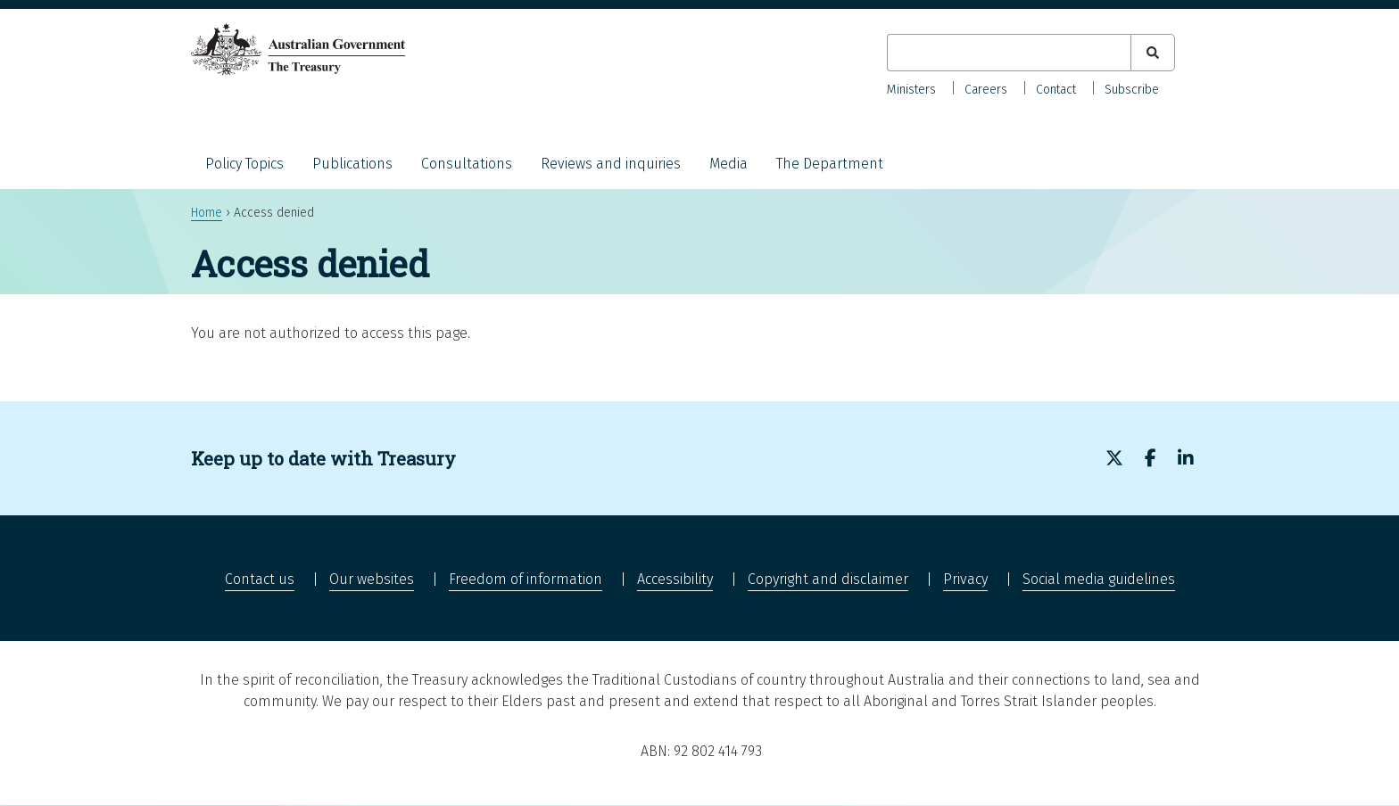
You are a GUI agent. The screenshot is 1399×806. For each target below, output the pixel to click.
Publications (352, 163)
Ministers (911, 89)
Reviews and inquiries (611, 163)
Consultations (466, 163)
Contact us (259, 579)
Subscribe (1132, 89)
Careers (985, 89)
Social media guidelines (1098, 579)
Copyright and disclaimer (828, 579)
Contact (1056, 89)
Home (206, 212)
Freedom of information (525, 579)
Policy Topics (244, 163)
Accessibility (675, 579)
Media (728, 163)
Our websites (371, 579)
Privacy (965, 579)
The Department (829, 163)
